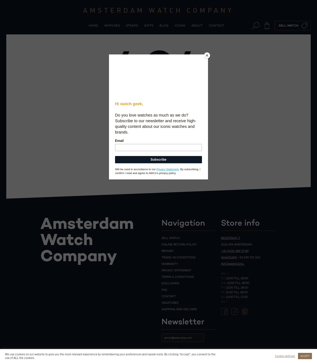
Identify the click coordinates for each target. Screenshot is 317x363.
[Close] (207, 55)
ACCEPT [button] (305, 356)
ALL (16, 358)
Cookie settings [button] (285, 356)
